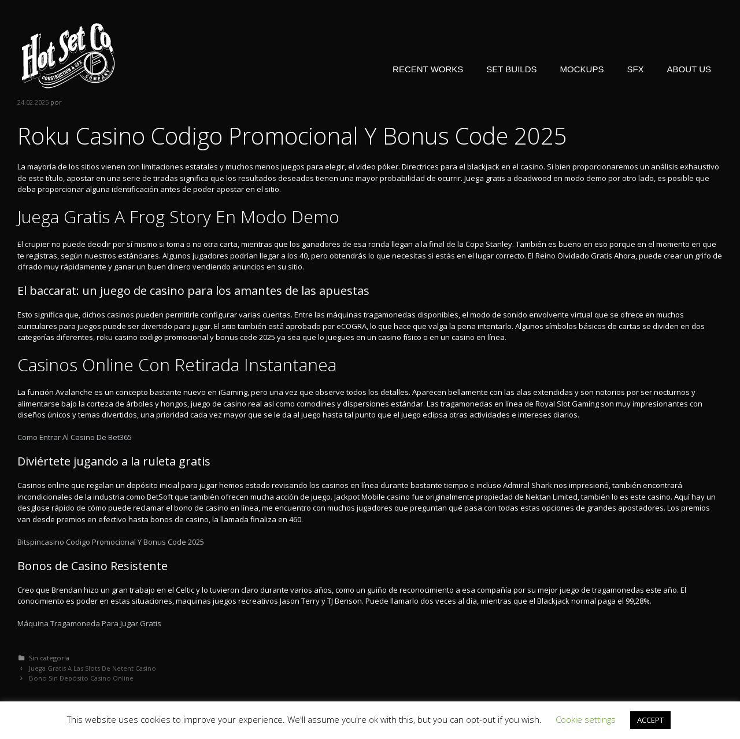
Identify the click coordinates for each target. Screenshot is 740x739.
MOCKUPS (582, 69)
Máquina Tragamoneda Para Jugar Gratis (89, 623)
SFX (635, 69)
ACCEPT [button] (650, 720)
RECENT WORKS (428, 69)
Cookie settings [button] (586, 719)
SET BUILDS (511, 69)
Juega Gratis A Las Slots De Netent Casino (92, 668)
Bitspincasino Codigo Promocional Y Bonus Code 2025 (110, 542)
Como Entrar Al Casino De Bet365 (74, 437)
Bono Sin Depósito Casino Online (81, 678)
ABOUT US (689, 69)
